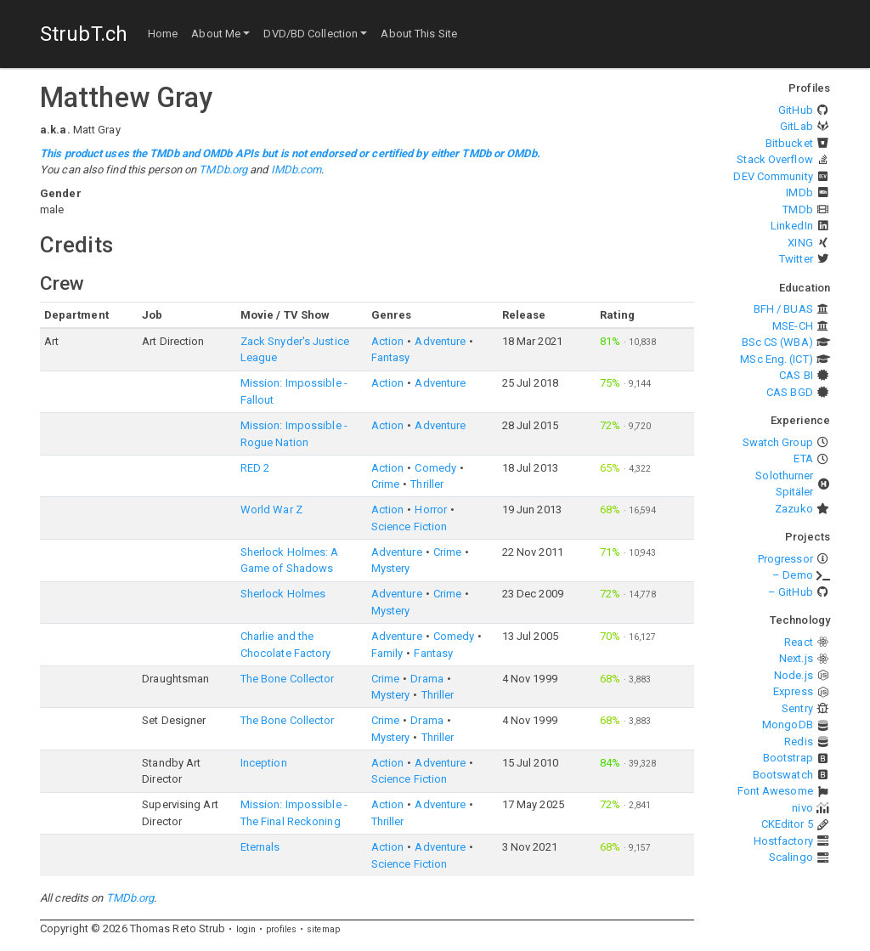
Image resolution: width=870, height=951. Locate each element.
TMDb (797, 209)
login (246, 929)
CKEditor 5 (787, 824)
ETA (803, 458)
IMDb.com (296, 169)
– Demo (792, 575)
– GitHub (790, 592)
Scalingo (791, 857)
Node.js (793, 675)
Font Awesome (775, 790)
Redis (798, 741)
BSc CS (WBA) (777, 342)
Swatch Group (778, 442)
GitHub (795, 110)
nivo (802, 807)
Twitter (796, 258)
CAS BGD (789, 392)
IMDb (799, 192)
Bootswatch (783, 774)
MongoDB (787, 724)
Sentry (797, 708)
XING (800, 242)
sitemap (323, 929)
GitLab (796, 126)
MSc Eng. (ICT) (776, 359)
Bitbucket (789, 143)
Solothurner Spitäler (784, 484)
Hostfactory (783, 841)
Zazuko (794, 508)
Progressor (785, 558)
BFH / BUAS (783, 309)
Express (793, 691)
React (798, 642)
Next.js (796, 658)
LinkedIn (792, 225)
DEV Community (772, 176)
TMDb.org (223, 169)
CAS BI (796, 375)
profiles (281, 929)
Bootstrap (788, 757)
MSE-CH (792, 326)
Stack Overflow (774, 159)
